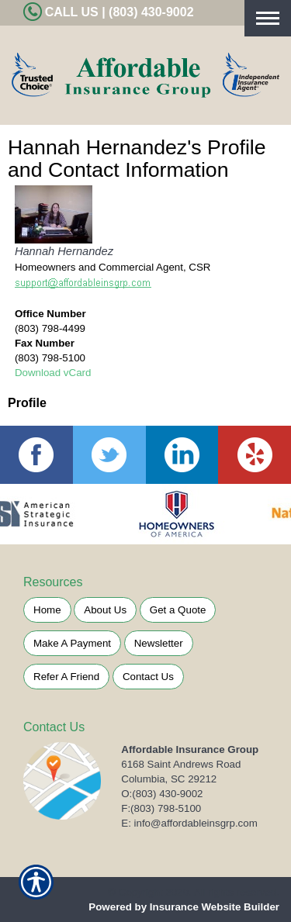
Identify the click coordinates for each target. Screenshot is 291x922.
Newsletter (158, 643)
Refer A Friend (66, 676)
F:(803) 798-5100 (161, 808)
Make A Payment (72, 643)
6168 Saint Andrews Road (181, 764)
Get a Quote (178, 610)
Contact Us (148, 676)
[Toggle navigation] (267, 18)
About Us (105, 610)
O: (162, 793)
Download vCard (53, 372)
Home (47, 610)
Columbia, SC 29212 (169, 779)
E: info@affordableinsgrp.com (189, 823)
